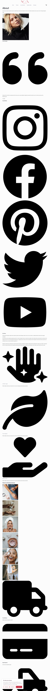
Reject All (12, 686)
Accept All (19, 686)
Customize (6, 686)
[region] (12, 684)
